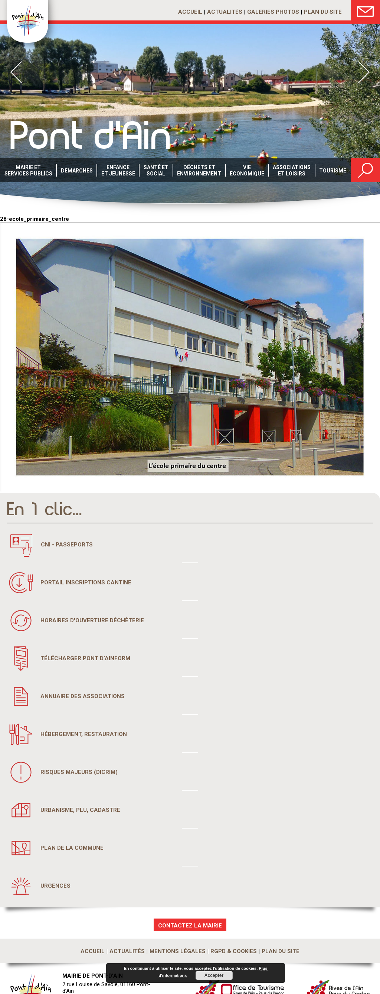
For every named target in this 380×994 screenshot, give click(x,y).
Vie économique (247, 170)
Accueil (190, 12)
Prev (16, 72)
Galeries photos (273, 12)
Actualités (224, 12)
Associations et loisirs (292, 170)
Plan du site (323, 12)
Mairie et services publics (28, 170)
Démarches (77, 171)
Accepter (213, 975)
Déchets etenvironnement (199, 170)
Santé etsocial (156, 170)
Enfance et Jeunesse (118, 170)
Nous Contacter (365, 10)
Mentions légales (178, 951)
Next (364, 72)
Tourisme (332, 171)
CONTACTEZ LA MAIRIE (190, 925)
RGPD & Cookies (233, 951)
